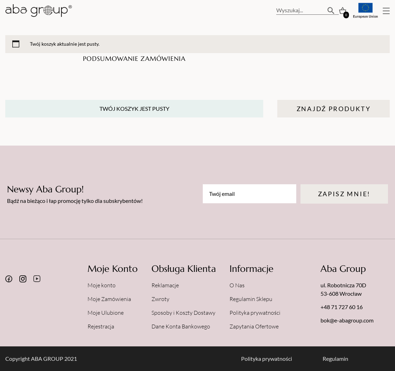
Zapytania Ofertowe (254, 326)
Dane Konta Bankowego (180, 326)
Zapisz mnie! (344, 194)
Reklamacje (165, 285)
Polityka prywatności (254, 312)
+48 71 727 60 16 (341, 306)
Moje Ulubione (106, 312)
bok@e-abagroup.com (347, 320)
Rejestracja (101, 326)
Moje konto (102, 285)
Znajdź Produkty (334, 109)
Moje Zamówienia (109, 298)
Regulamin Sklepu (250, 298)
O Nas (237, 285)
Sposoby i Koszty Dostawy (183, 312)
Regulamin (335, 358)
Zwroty (160, 298)
